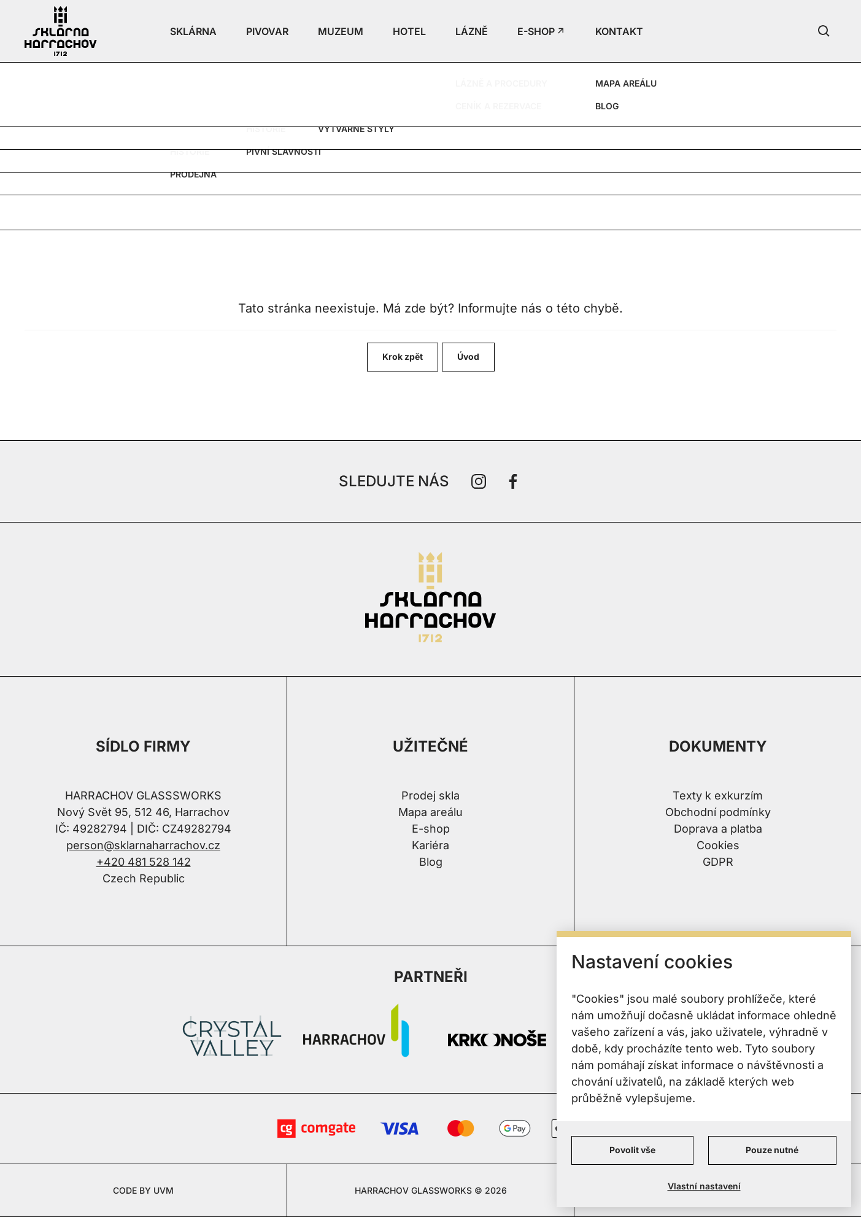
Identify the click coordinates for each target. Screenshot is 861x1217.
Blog (430, 861)
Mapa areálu (430, 812)
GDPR (718, 861)
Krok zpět (402, 356)
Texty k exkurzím (718, 795)
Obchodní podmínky (718, 812)
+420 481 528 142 (143, 861)
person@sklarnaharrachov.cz (143, 845)
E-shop (431, 828)
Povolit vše (632, 1150)
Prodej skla (430, 795)
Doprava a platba (718, 828)
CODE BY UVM (143, 1190)
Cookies (718, 845)
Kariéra (430, 845)
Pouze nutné (772, 1150)
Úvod (468, 356)
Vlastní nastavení (704, 1186)
